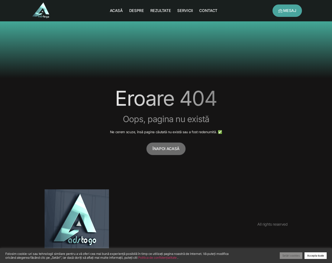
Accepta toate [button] (315, 255)
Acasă (116, 10)
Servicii (185, 10)
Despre (136, 10)
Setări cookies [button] (291, 255)
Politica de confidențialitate (157, 258)
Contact (208, 10)
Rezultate (160, 10)
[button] (287, 10)
